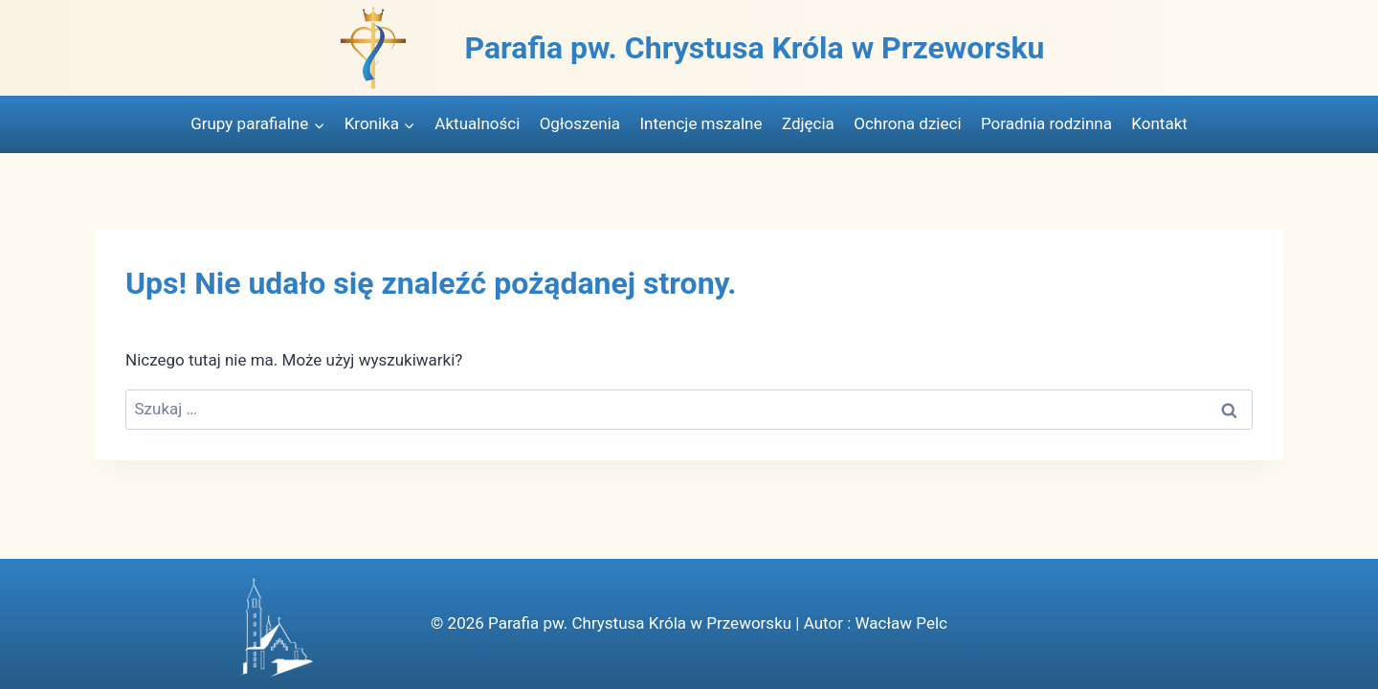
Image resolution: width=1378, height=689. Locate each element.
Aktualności (477, 123)
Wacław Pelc (900, 623)
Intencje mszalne (700, 123)
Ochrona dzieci (907, 123)
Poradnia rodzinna (1046, 123)
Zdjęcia (808, 123)
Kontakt (1159, 123)
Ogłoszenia (580, 123)
